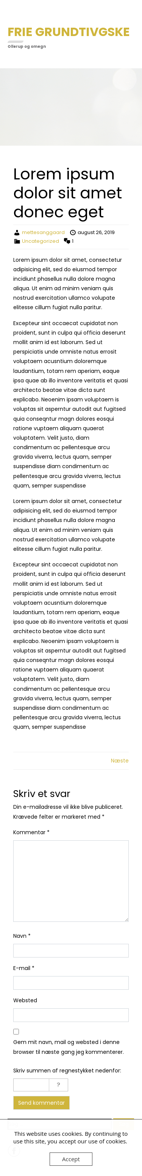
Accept (71, 1159)
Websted (25, 1000)
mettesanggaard (43, 232)
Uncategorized (40, 241)
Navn (22, 936)
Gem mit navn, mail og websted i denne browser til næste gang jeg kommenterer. (68, 1046)
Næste (120, 760)
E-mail (23, 968)
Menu (15, 13)
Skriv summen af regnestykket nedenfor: (67, 1070)
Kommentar (31, 832)
